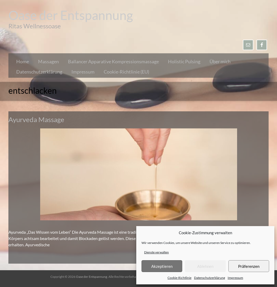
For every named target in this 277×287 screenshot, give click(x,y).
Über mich (220, 61)
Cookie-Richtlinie (179, 278)
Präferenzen (248, 266)
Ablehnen (205, 266)
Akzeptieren (162, 266)
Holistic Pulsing (184, 61)
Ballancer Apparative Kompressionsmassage (113, 61)
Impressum (235, 278)
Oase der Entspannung (70, 15)
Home (22, 61)
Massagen (48, 61)
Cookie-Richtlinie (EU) (126, 72)
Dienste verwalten (156, 252)
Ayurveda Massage (36, 119)
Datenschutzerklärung (209, 278)
